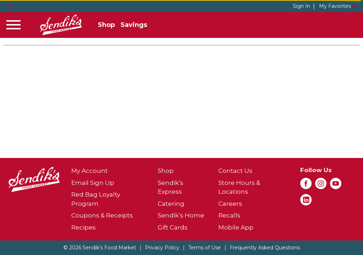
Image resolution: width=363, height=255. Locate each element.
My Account (89, 170)
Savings (134, 25)
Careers (230, 203)
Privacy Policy (162, 247)
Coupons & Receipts (102, 215)
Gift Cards (173, 227)
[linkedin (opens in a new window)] (306, 201)
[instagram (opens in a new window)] (320, 185)
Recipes (83, 227)
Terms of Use (204, 247)
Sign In (301, 6)
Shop (106, 25)
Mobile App (235, 227)
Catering (171, 203)
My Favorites (338, 6)
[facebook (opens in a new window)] (306, 185)
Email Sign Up (92, 182)
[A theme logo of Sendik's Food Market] (61, 24)
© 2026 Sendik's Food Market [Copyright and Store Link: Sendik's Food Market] (99, 247)
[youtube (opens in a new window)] (335, 185)
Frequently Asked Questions (265, 247)
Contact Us (235, 170)
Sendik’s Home (181, 215)
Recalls (229, 215)
